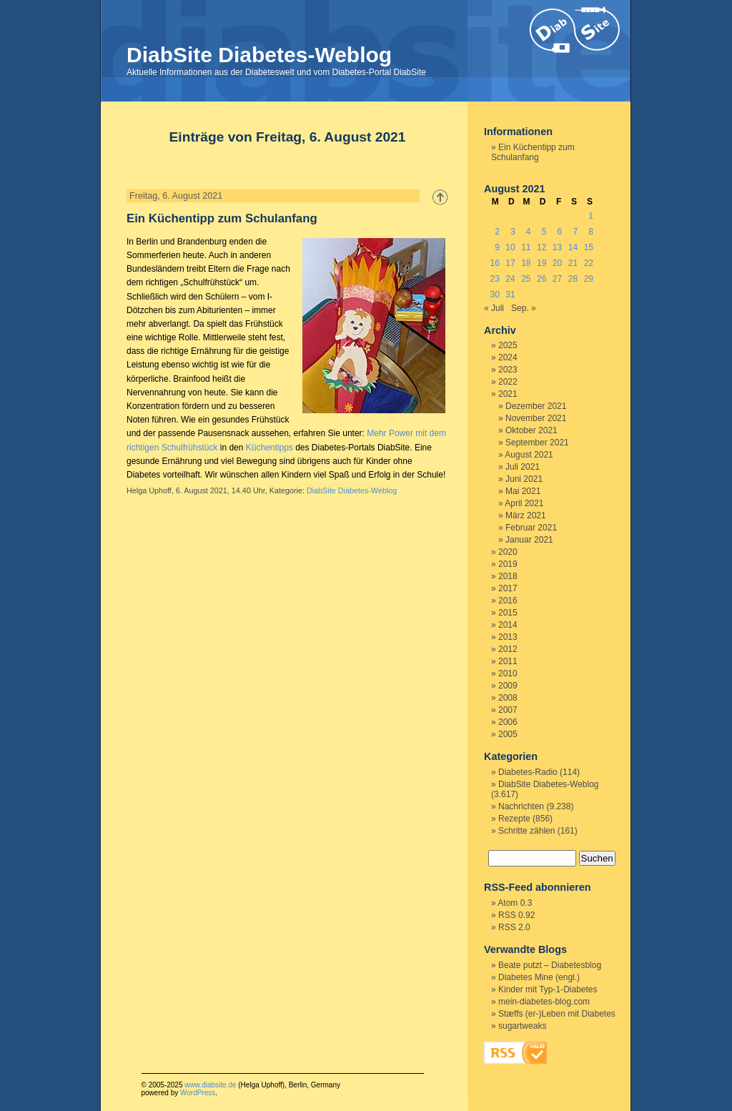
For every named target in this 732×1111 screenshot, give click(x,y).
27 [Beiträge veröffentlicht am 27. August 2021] (557, 279)
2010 (508, 673)
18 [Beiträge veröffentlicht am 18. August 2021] (525, 263)
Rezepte (514, 819)
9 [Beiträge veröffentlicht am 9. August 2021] (497, 247)
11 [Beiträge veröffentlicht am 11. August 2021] (525, 247)
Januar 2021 (529, 540)
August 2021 (529, 455)
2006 (508, 722)
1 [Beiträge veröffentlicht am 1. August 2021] (590, 216)
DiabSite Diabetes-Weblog (259, 54)
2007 (508, 710)
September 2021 (537, 443)
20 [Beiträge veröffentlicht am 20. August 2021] (557, 263)
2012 (508, 649)
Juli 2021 (522, 467)
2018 (508, 576)
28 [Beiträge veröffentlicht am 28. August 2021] (573, 279)
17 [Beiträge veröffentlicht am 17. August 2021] (510, 263)
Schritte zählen (526, 831)
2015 (508, 613)
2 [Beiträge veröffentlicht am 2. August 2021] (497, 232)
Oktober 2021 (531, 430)
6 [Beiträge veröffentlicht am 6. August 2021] (560, 232)
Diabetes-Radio (528, 772)
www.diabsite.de (210, 1085)
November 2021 (535, 418)
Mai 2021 (522, 491)
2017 (508, 588)
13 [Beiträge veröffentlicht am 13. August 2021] (557, 247)
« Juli (494, 308)
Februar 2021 (531, 528)
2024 (508, 357)
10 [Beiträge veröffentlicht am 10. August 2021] (510, 247)
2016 (508, 601)
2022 (508, 382)
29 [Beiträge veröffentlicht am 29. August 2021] (588, 279)
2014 (508, 625)
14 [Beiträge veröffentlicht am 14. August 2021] (573, 247)
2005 (508, 734)
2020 (508, 552)
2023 (508, 370)
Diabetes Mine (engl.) (539, 977)
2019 (508, 564)
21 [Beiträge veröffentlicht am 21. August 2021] (573, 263)
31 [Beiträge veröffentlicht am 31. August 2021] (510, 295)
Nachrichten (521, 806)
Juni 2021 (524, 479)
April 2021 (524, 503)
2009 (508, 686)
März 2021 (525, 515)
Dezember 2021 (535, 406)
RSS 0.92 (516, 915)
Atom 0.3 (515, 903)
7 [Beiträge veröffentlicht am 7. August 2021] (575, 232)
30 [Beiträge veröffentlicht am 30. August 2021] (494, 295)
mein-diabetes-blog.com (544, 1002)
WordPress (197, 1093)
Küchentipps (269, 448)
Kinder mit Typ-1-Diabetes (548, 989)
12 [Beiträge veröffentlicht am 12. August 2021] (541, 247)
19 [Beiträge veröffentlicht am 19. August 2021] (541, 263)
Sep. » (523, 308)
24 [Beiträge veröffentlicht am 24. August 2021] (510, 279)
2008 (508, 698)
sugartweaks (522, 1026)
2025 (508, 345)
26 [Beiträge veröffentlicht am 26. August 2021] (541, 279)
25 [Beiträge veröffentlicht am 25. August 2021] (525, 279)
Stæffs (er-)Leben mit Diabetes (556, 1014)
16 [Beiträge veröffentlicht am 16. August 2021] (494, 263)
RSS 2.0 (514, 927)
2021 (508, 394)
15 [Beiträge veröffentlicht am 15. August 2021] (588, 247)
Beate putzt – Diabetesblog (549, 965)
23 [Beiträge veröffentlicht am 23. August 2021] (494, 279)
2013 (508, 637)
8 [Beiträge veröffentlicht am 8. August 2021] (590, 232)
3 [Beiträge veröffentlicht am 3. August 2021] (512, 232)
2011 (508, 661)
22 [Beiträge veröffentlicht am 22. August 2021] (588, 263)
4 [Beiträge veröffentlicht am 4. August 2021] (528, 232)
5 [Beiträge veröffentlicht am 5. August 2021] (544, 232)
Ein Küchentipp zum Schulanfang (222, 218)
